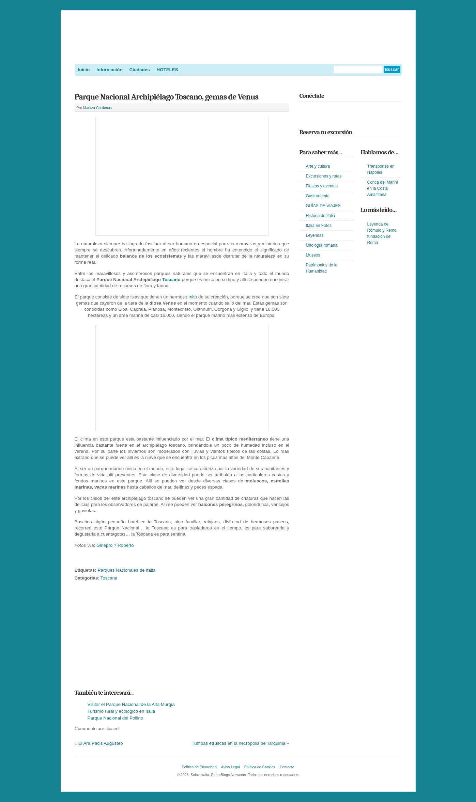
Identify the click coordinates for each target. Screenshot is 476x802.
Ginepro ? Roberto (115, 545)
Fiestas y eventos (322, 186)
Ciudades (139, 69)
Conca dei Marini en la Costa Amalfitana (382, 188)
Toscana (109, 578)
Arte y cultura (318, 166)
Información (109, 69)
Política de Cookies (259, 767)
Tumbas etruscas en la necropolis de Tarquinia (239, 743)
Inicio (84, 69)
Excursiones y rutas (324, 176)
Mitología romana (322, 245)
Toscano (171, 279)
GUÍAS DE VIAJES (323, 205)
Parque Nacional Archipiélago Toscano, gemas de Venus (167, 97)
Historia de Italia (320, 215)
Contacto (287, 767)
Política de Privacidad (199, 767)
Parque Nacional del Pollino (115, 718)
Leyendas (315, 235)
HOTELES (167, 69)
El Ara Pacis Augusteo (100, 743)
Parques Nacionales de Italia (127, 570)
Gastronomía (317, 196)
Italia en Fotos (319, 225)
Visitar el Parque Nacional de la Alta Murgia (131, 704)
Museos (313, 255)
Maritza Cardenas (97, 108)
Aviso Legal (230, 767)
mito (192, 296)
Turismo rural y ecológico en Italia (121, 711)
